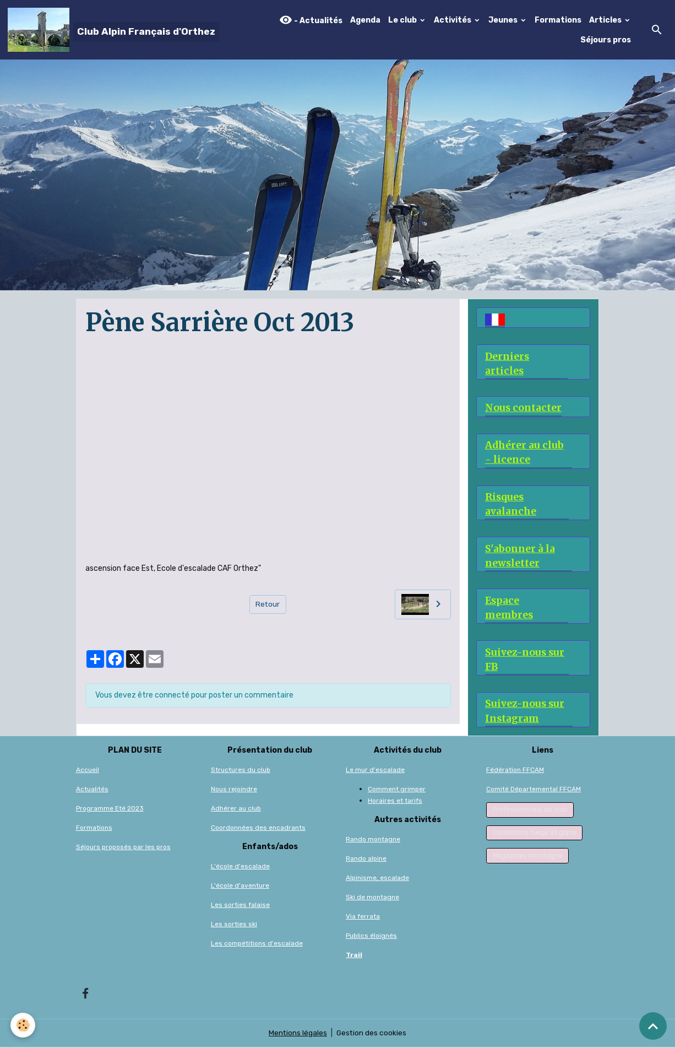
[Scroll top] (653, 1026)
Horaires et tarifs (395, 801)
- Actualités (310, 20)
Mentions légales (297, 1034)
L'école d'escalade (240, 867)
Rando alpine (366, 859)
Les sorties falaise (240, 905)
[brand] (112, 30)
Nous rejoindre (234, 789)
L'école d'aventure (240, 886)
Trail (354, 955)
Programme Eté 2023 (110, 809)
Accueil (87, 770)
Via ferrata (363, 917)
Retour (267, 604)
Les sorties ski (234, 924)
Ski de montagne (372, 897)
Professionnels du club (530, 810)
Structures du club (240, 770)
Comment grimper (397, 789)
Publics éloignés (371, 936)
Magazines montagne (528, 856)
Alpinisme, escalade (377, 878)
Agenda (365, 20)
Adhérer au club (236, 809)
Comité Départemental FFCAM (533, 789)
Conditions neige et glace (534, 833)
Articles (606, 20)
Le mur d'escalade (375, 770)
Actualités (92, 789)
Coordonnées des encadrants (258, 828)
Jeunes (503, 20)
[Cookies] (23, 1025)
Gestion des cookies (371, 1034)
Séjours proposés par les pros (123, 847)
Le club (403, 20)
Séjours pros (605, 40)
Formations (558, 20)
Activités (453, 20)
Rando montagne (373, 840)
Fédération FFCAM (515, 770)
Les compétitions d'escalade (257, 944)
